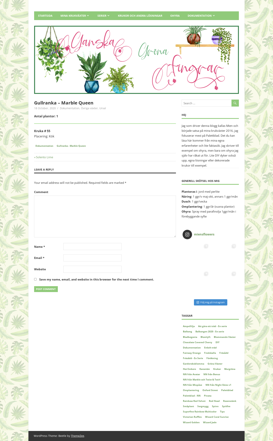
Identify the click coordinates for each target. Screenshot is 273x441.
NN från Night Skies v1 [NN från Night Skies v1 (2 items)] (218, 384)
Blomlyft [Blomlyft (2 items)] (205, 337)
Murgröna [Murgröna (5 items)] (229, 369)
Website (40, 269)
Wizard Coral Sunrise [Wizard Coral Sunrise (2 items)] (217, 416)
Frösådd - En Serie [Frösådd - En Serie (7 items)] (193, 358)
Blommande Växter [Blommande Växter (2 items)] (225, 337)
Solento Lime (44, 157)
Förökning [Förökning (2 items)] (212, 358)
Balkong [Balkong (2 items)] (187, 331)
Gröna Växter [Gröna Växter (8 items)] (215, 363)
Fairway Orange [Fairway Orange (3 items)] (192, 353)
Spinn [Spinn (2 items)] (215, 406)
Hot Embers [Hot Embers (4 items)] (189, 369)
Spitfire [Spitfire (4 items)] (226, 406)
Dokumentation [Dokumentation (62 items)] (192, 347)
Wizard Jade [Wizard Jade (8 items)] (210, 422)
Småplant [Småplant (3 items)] (188, 406)
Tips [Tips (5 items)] (222, 411)
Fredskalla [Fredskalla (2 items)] (210, 353)
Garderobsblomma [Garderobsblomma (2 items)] (193, 363)
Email (39, 258)
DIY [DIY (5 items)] (217, 342)
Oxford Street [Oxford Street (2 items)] (210, 390)
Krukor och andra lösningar (140, 15)
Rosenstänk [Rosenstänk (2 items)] (229, 401)
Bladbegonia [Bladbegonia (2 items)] (190, 337)
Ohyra (175, 15)
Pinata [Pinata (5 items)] (207, 395)
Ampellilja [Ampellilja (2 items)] (189, 326)
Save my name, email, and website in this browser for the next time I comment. (96, 279)
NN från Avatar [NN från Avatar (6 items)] (191, 374)
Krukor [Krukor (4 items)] (217, 369)
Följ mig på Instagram (211, 302)
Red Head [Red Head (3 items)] (214, 401)
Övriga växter (89, 108)
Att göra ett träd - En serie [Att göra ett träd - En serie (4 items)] (212, 326)
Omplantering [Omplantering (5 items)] (191, 390)
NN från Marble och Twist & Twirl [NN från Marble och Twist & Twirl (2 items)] (201, 379)
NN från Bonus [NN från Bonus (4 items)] (211, 374)
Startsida (45, 15)
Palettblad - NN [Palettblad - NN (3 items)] (192, 395)
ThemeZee (77, 436)
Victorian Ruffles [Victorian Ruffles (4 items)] (192, 416)
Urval (102, 108)
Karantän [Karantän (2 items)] (204, 369)
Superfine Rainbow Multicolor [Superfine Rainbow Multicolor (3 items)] (200, 411)
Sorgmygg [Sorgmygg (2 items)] (203, 406)
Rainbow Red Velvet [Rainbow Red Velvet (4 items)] (194, 401)
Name (39, 247)
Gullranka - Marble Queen (71, 145)
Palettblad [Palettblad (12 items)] (227, 390)
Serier (101, 15)
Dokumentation (200, 15)
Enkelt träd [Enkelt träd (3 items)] (210, 347)
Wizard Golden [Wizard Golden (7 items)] (191, 422)
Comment (41, 192)
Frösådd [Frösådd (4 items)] (223, 353)
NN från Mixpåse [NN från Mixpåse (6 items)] (192, 384)
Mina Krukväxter (73, 15)
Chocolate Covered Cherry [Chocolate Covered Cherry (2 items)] (197, 342)
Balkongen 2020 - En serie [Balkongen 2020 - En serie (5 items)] (209, 331)
